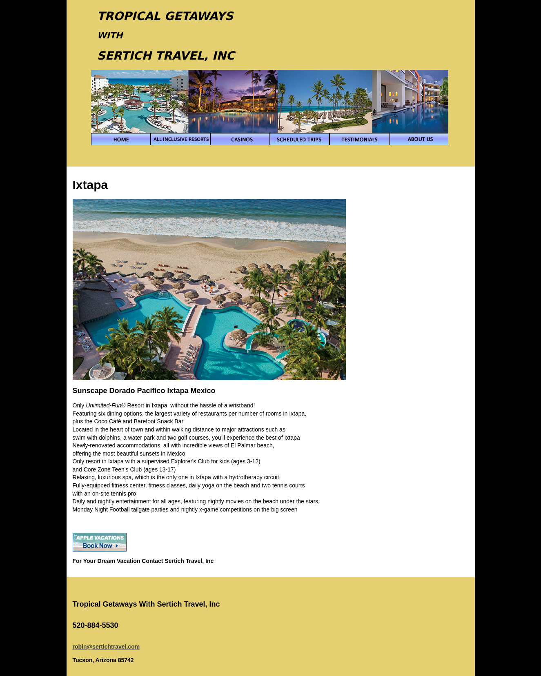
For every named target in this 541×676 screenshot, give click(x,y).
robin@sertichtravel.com (106, 646)
